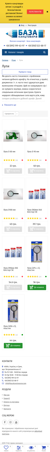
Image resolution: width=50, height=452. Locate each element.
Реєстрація (32, 25)
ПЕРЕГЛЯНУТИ (35, 11)
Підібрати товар (25, 72)
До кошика (39, 287)
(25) (10, 218)
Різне (14, 60)
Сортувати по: (9, 114)
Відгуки (7, 405)
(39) (34, 160)
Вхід (21, 25)
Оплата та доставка (11, 402)
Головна (5, 60)
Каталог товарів (14, 52)
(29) (10, 160)
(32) (10, 335)
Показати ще (9, 105)
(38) (34, 218)
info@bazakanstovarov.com (15, 383)
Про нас (7, 395)
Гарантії (7, 398)
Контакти (7, 409)
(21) (34, 277)
